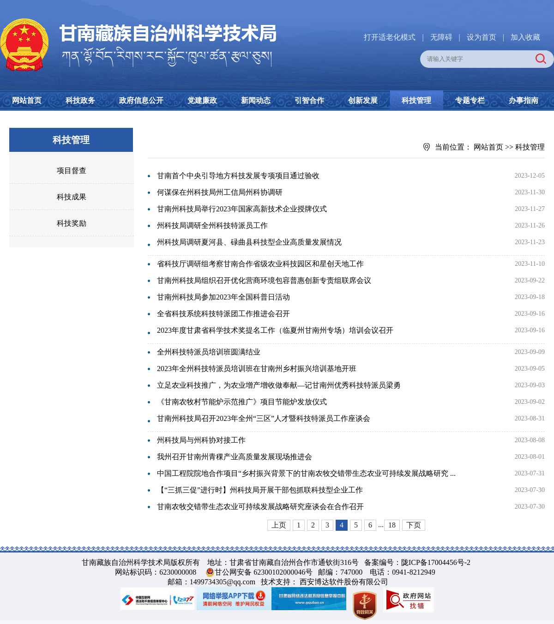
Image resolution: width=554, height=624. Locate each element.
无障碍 (441, 37)
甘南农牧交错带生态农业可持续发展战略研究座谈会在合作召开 (260, 506)
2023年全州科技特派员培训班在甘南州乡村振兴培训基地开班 (256, 368)
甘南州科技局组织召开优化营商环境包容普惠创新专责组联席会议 (264, 280)
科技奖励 (71, 223)
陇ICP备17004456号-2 (435, 562)
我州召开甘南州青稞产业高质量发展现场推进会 (234, 457)
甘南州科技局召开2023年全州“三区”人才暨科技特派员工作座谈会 (263, 418)
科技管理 (416, 100)
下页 (413, 525)
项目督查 (71, 170)
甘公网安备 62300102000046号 (264, 572)
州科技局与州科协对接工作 (201, 440)
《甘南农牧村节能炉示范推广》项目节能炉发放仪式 (242, 402)
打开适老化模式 (390, 37)
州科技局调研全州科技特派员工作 (212, 225)
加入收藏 (525, 37)
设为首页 (481, 37)
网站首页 (27, 100)
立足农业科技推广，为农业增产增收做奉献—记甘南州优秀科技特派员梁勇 (279, 385)
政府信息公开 (141, 100)
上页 (278, 525)
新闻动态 (256, 100)
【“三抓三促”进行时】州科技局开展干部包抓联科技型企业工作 (260, 490)
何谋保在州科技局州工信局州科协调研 (220, 192)
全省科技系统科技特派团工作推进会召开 (223, 314)
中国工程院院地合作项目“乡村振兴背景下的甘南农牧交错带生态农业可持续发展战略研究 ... (306, 473)
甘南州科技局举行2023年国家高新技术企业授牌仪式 (242, 209)
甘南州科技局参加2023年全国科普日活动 (223, 297)
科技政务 (80, 100)
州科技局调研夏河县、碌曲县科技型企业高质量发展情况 (249, 242)
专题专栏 (470, 100)
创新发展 (363, 100)
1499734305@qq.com (222, 582)
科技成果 (71, 197)
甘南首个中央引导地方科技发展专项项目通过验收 (238, 176)
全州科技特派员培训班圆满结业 (208, 352)
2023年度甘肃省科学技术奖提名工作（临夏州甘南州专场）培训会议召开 (275, 330)
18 (392, 525)
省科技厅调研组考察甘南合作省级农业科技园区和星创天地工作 (260, 264)
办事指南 (523, 100)
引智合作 (309, 100)
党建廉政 (202, 100)
